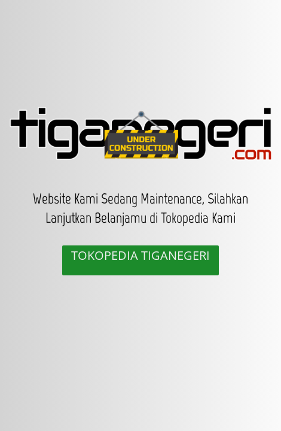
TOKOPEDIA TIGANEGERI (140, 255)
